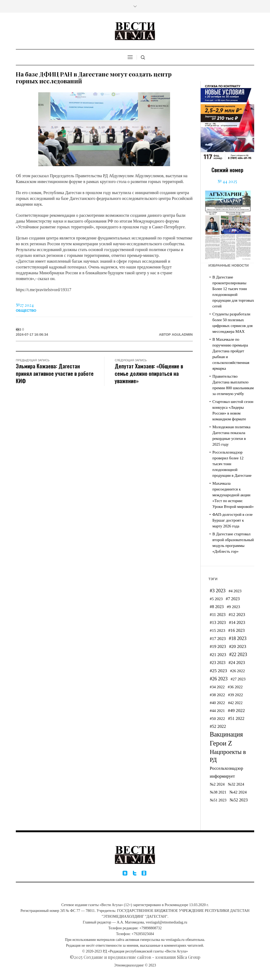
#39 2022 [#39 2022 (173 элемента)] (235, 695)
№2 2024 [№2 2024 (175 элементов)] (217, 784)
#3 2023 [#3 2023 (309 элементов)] (218, 590)
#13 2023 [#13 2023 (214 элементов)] (218, 622)
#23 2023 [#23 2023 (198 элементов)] (217, 662)
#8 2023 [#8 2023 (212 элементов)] (217, 606)
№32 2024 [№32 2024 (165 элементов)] (236, 784)
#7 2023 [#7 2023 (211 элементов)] (233, 598)
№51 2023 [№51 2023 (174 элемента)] (218, 800)
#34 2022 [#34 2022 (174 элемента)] (217, 687)
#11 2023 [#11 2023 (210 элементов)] (218, 614)
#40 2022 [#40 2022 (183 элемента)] (217, 702)
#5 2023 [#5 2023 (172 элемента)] (216, 599)
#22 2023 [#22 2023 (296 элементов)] (238, 654)
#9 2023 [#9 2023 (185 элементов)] (233, 606)
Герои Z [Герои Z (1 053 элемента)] (221, 743)
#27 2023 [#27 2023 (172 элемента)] (238, 679)
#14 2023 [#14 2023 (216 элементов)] (237, 622)
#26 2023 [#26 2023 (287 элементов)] (219, 678)
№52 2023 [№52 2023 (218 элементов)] (239, 799)
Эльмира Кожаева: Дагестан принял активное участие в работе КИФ (55, 373)
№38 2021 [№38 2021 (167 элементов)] (218, 792)
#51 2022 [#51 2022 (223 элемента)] (236, 718)
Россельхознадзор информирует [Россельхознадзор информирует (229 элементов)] (226, 772)
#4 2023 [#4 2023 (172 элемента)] (235, 591)
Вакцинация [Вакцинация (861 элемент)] (226, 734)
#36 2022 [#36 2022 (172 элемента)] (235, 687)
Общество (26, 310)
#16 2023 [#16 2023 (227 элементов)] (236, 630)
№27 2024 (25, 305)
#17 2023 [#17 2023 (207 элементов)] (218, 638)
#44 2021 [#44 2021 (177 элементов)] (217, 710)
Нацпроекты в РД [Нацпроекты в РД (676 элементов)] (228, 756)
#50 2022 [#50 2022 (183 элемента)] (217, 718)
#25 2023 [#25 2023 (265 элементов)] (218, 670)
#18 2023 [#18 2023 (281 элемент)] (238, 638)
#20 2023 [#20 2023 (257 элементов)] (237, 646)
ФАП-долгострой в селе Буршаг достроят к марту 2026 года (233, 520)
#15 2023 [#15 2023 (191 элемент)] (217, 630)
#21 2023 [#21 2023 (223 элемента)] (218, 654)
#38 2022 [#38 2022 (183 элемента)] (217, 694)
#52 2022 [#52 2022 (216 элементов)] (218, 726)
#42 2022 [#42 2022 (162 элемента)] (235, 703)
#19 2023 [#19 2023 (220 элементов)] (218, 646)
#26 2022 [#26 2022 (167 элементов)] (237, 671)
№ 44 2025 (227, 181)
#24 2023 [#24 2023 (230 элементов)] (237, 662)
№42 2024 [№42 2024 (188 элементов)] (238, 792)
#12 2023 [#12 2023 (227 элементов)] (237, 614)
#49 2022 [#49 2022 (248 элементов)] (236, 710)
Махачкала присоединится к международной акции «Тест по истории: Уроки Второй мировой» (233, 495)
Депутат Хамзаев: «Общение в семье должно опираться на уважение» (149, 373)
